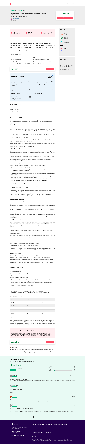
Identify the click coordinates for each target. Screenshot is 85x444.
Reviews (68, 3)
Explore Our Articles (63, 73)
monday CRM (66, 41)
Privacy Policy (50, 424)
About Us (34, 424)
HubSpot (65, 33)
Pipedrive (66, 37)
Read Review (66, 34)
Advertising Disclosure (58, 0)
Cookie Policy (39, 424)
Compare (63, 3)
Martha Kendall (16, 18)
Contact (65, 424)
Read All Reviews (63, 53)
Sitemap (55, 424)
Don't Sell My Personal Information (17, 435)
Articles (73, 3)
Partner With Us (60, 424)
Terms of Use (44, 424)
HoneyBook (66, 44)
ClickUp (65, 48)
